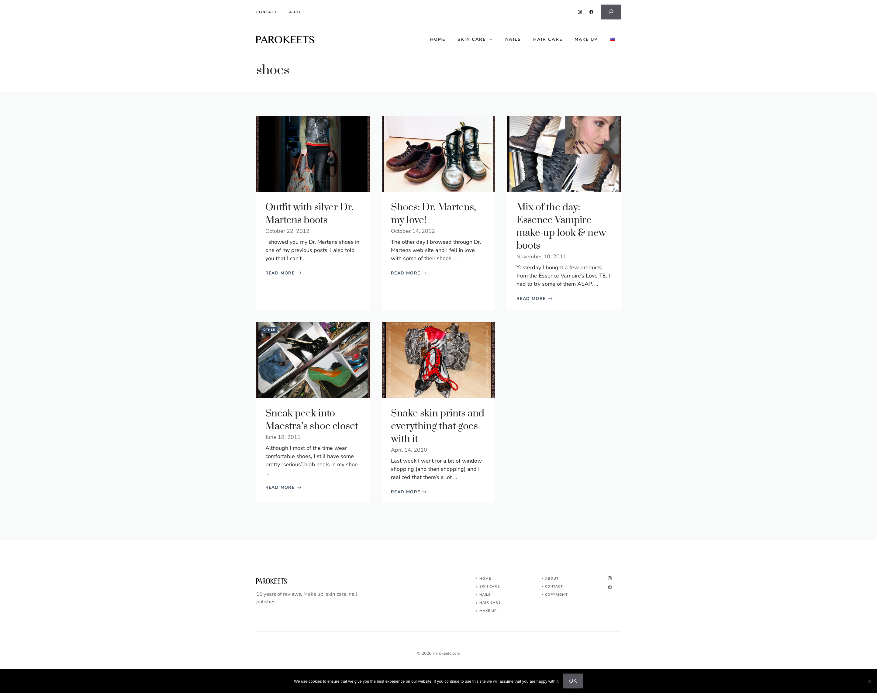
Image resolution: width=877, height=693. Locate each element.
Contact (266, 12)
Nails (513, 39)
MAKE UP (488, 611)
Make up (586, 39)
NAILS (485, 594)
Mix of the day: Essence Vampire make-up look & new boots (561, 226)
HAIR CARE (490, 602)
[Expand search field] (611, 12)
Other (269, 330)
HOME (437, 39)
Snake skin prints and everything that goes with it (437, 426)
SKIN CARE (489, 586)
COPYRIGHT (556, 594)
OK (573, 680)
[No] (869, 681)
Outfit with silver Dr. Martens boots (309, 213)
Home (485, 578)
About (297, 12)
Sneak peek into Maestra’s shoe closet (311, 420)
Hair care (547, 39)
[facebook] (591, 12)
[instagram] (580, 12)
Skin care (478, 39)
